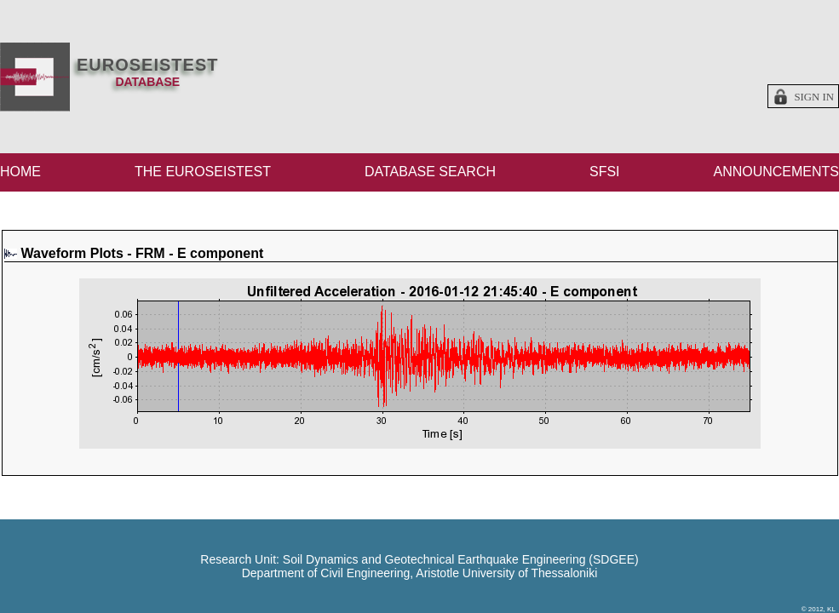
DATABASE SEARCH (430, 171)
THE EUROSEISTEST (203, 171)
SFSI (604, 171)
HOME (20, 171)
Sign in (814, 97)
